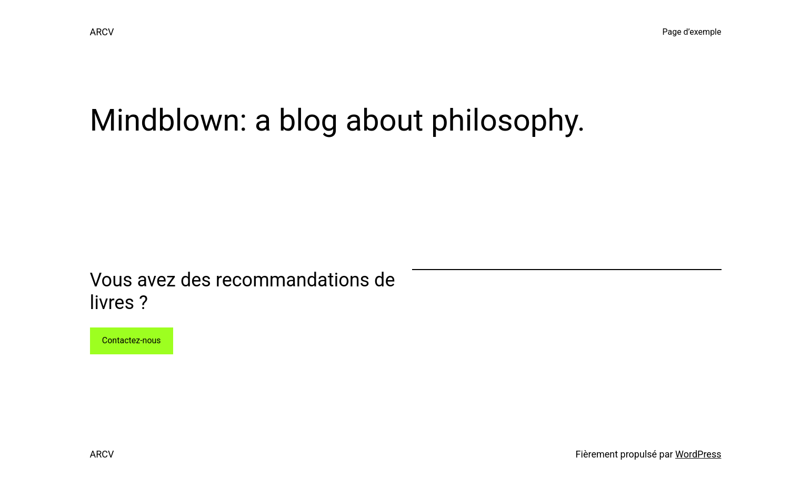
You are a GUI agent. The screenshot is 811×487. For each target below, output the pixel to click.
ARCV (102, 31)
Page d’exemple (691, 32)
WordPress (698, 454)
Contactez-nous (131, 340)
